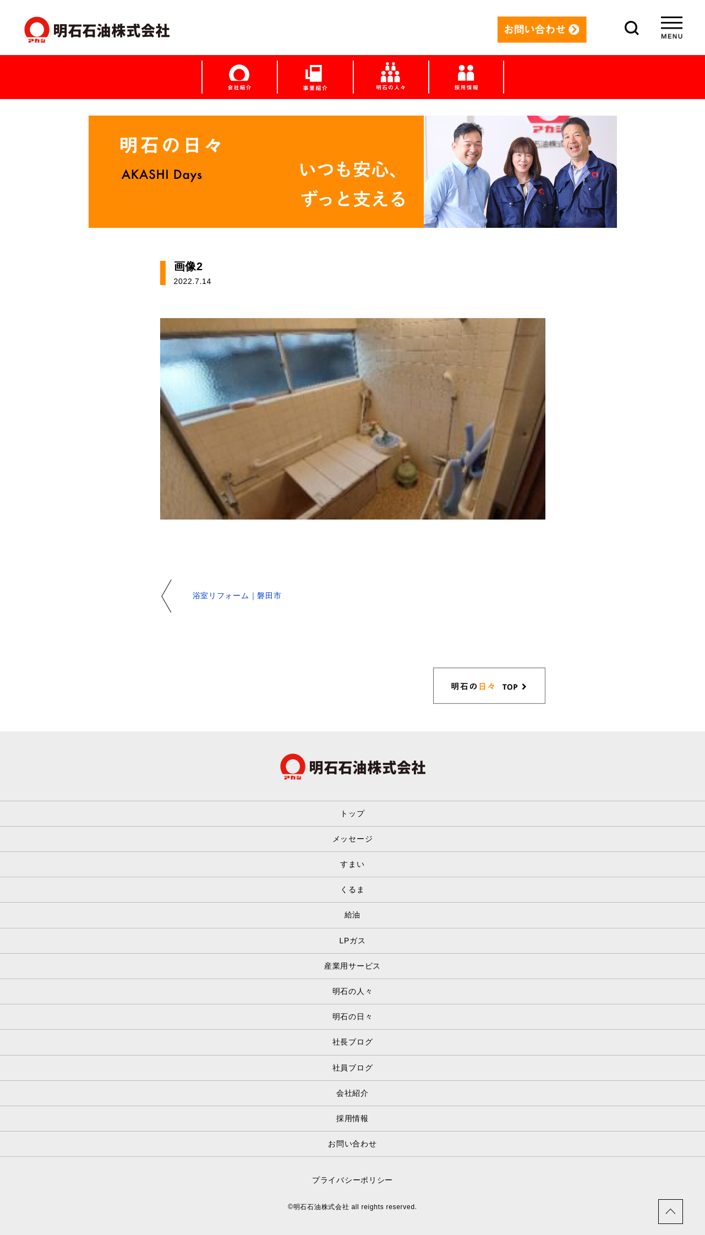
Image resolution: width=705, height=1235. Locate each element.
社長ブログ (352, 1041)
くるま (352, 889)
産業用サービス (352, 965)
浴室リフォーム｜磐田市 (237, 595)
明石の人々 (352, 991)
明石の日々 (352, 1016)
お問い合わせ (352, 1143)
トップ (352, 813)
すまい (352, 864)
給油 (352, 914)
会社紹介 (352, 1093)
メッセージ (352, 838)
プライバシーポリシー (352, 1180)
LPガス (353, 940)
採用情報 (352, 1118)
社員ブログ (352, 1067)
